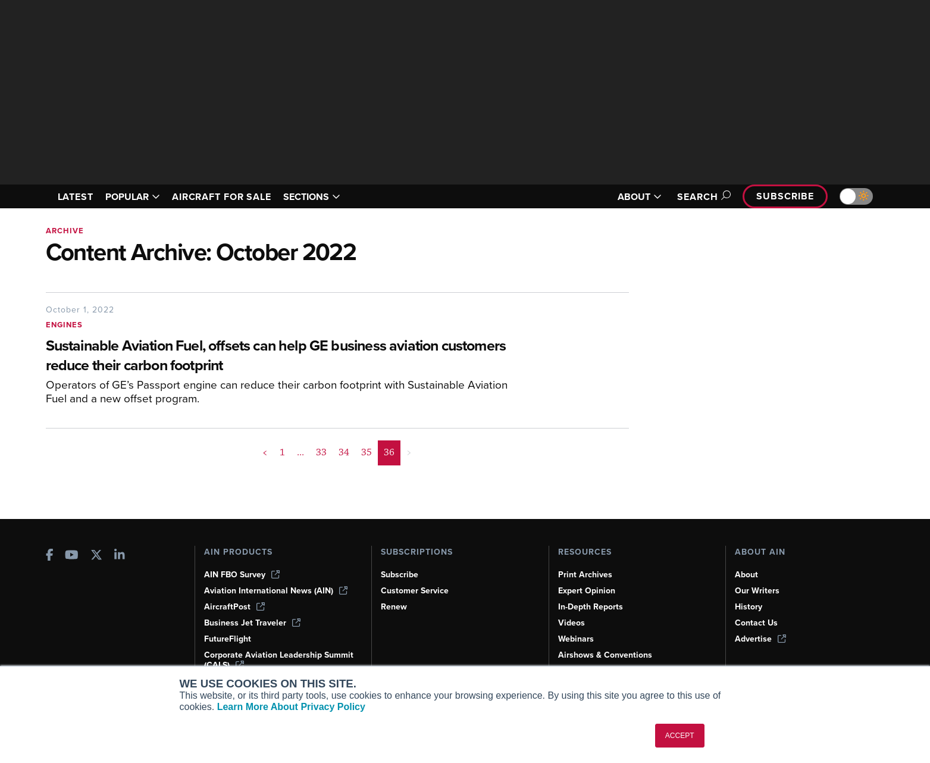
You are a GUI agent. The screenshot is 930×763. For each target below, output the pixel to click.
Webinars (576, 639)
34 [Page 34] (344, 452)
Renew (394, 607)
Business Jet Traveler (252, 623)
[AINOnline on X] (96, 556)
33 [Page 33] (321, 452)
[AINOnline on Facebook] (50, 556)
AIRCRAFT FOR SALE (221, 196)
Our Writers (757, 591)
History (748, 607)
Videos (571, 623)
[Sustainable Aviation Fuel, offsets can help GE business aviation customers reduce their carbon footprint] (281, 356)
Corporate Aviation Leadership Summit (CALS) (278, 660)
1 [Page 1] (282, 452)
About (746, 575)
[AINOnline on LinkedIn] (119, 556)
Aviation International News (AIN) (275, 591)
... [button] (300, 452)
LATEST (75, 196)
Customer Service (415, 591)
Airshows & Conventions (605, 655)
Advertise (760, 639)
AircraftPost (234, 607)
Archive (65, 230)
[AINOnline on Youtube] (72, 556)
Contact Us (756, 623)
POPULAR (132, 196)
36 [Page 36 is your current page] (389, 452)
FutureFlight (227, 639)
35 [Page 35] (366, 452)
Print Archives (585, 575)
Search (702, 196)
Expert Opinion (586, 591)
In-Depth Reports (590, 607)
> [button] (409, 452)
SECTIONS (311, 196)
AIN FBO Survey (242, 575)
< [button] (265, 452)
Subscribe (784, 196)
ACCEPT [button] (679, 735)
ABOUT (640, 196)
